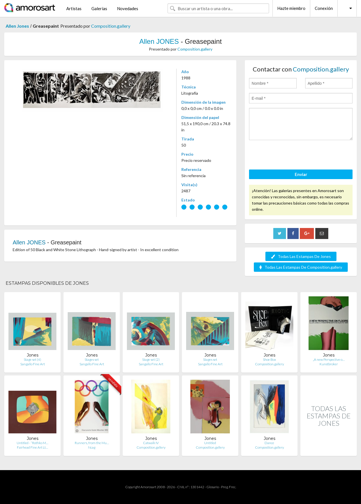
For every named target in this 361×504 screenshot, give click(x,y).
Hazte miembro (291, 8)
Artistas (74, 8)
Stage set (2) (151, 359)
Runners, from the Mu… (92, 443)
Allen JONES (159, 41)
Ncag (91, 447)
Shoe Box (269, 359)
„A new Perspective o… (329, 359)
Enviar (301, 174)
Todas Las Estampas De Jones (301, 256)
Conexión (324, 8)
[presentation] (292, 156)
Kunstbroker (329, 364)
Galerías (99, 8)
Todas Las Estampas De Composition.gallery (300, 267)
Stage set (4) (32, 359)
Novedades (127, 8)
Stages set (92, 359)
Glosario (212, 487)
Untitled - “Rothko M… (32, 443)
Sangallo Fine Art (32, 364)
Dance (269, 443)
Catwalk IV (151, 443)
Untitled (210, 443)
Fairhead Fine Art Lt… (32, 447)
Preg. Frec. (228, 487)
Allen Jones (17, 26)
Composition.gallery (110, 26)
